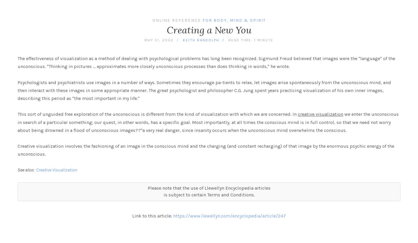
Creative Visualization (56, 170)
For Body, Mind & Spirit (234, 20)
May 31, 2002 (159, 40)
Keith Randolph (201, 40)
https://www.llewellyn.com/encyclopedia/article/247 (229, 216)
